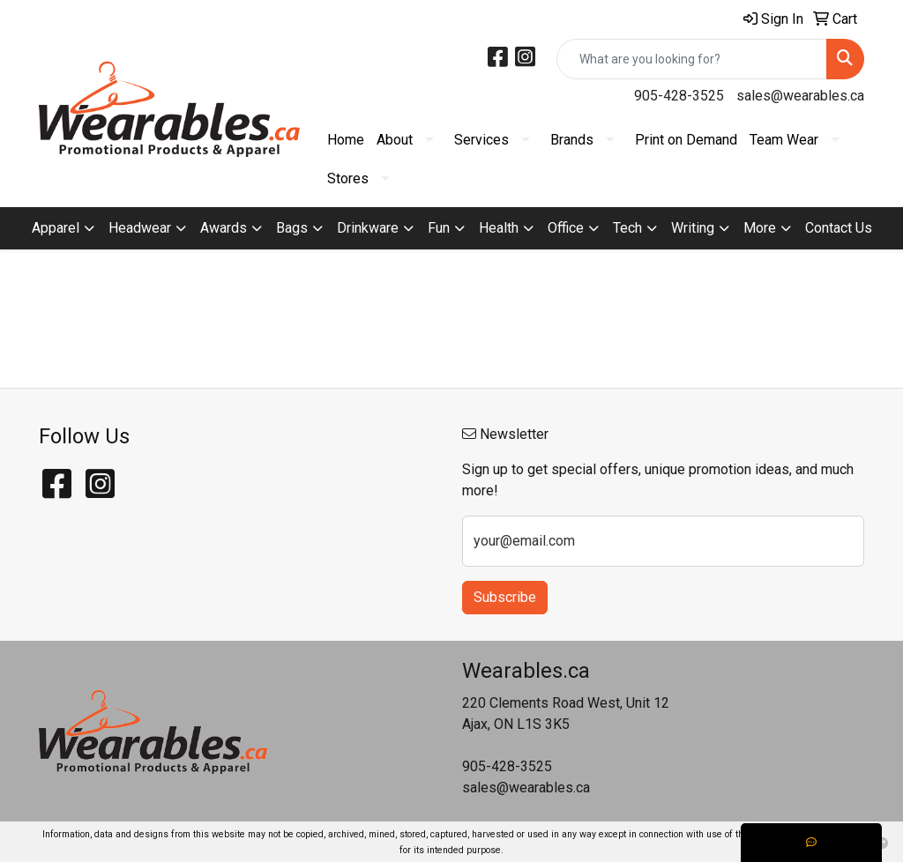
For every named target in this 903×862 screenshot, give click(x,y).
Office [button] (566, 227)
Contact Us (838, 227)
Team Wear (784, 139)
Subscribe (505, 597)
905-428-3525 (679, 95)
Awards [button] (223, 227)
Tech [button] (627, 227)
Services (481, 139)
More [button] (759, 227)
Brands (571, 139)
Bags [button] (292, 227)
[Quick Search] (691, 59)
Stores (348, 178)
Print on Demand (686, 139)
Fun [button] (439, 227)
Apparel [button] (55, 227)
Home (345, 139)
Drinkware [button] (368, 227)
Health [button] (499, 227)
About (395, 139)
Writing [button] (692, 227)
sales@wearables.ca (800, 95)
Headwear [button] (139, 227)
